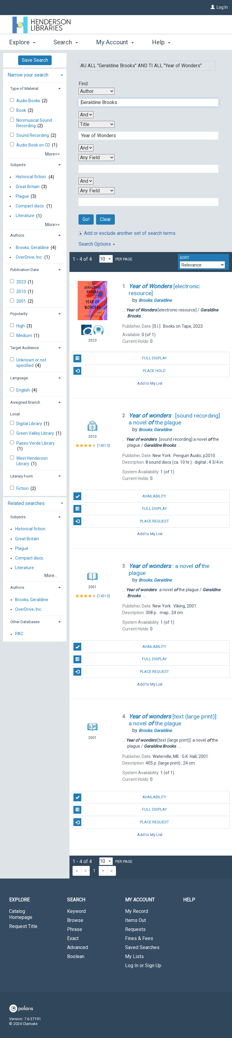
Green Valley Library (35, 433)
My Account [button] (115, 42)
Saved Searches (142, 947)
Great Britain (28, 186)
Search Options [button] (97, 244)
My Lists (134, 956)
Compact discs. (30, 205)
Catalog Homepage (20, 914)
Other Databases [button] (25, 622)
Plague (22, 196)
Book (21, 110)
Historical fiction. (31, 177)
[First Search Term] (145, 102)
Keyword (76, 911)
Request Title (23, 926)
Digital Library (29, 423)
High (21, 325)
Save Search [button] (35, 60)
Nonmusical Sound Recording (34, 123)
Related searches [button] (26, 503)
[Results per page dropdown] (106, 259)
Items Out (135, 920)
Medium (24, 335)
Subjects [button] (18, 164)
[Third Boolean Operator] (86, 181)
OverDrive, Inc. (29, 257)
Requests (135, 929)
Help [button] (161, 42)
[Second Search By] (96, 124)
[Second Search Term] (145, 135)
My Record (136, 911)
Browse (75, 920)
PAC (19, 634)
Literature (25, 215)
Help (189, 900)
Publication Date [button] (24, 269)
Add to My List (150, 383)
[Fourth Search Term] (145, 202)
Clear (105, 219)
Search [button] (65, 42)
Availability (119, 496)
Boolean (75, 956)
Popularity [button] (18, 313)
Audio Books (28, 100)
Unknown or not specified (31, 363)
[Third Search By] (96, 157)
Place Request (121, 521)
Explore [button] (22, 42)
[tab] (34, 74)
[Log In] (213, 7)
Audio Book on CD (33, 145)
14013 (103, 445)
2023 (21, 281)
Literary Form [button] (21, 476)
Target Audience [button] (24, 347)
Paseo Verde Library (35, 443)
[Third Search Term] (145, 169)
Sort (184, 258)
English (23, 390)
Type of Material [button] (24, 88)
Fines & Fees (139, 938)
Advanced (77, 947)
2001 (21, 301)
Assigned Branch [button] (25, 402)
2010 (21, 291)
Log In (222, 7)
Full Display (119, 358)
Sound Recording (33, 135)
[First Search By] (96, 91)
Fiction (23, 488)
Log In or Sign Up (143, 965)
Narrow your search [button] (28, 75)
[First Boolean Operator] (86, 114)
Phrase (74, 929)
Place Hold (119, 371)
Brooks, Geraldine (32, 247)
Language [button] (19, 378)
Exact (73, 938)
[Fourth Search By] (96, 190)
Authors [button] (17, 235)
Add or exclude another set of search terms (127, 233)
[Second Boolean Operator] (86, 147)
